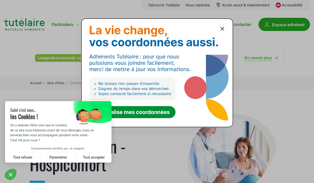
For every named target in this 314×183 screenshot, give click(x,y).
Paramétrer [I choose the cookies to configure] (58, 157)
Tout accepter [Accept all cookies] (94, 157)
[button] (11, 174)
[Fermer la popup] (222, 29)
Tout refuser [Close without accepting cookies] (22, 157)
